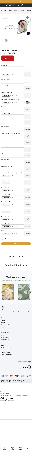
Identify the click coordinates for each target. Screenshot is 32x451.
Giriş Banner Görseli (6, 92)
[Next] (29, 291)
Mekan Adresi (5, 126)
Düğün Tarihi (4, 85)
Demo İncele (7, 58)
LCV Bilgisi (4, 146)
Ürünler (10, 10)
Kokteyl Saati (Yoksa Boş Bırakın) (10, 133)
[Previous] (3, 291)
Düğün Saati (4, 140)
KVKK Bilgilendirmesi (6, 354)
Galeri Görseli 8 (5, 230)
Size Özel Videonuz (6, 166)
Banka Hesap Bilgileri (6, 324)
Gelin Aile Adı (5, 107)
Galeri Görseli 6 (5, 216)
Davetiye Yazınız (5, 79)
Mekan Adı (4, 120)
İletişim (3, 327)
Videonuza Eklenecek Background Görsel (12, 173)
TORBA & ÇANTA (5, 339)
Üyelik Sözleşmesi (5, 350)
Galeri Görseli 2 (5, 187)
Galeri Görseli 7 (5, 223)
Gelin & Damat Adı (6, 65)
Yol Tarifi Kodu (5, 159)
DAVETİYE (3, 335)
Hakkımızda (4, 322)
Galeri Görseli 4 (5, 202)
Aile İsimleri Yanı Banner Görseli (10, 99)
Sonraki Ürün (29, 11)
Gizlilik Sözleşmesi (6, 347)
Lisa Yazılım (8, 381)
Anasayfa (3, 10)
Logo (2, 72)
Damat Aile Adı (5, 113)
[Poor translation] (11, 399)
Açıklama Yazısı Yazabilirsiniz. (9, 153)
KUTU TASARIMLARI (6, 337)
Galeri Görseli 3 (5, 194)
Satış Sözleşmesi (5, 352)
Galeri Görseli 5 (5, 209)
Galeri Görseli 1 (5, 180)
